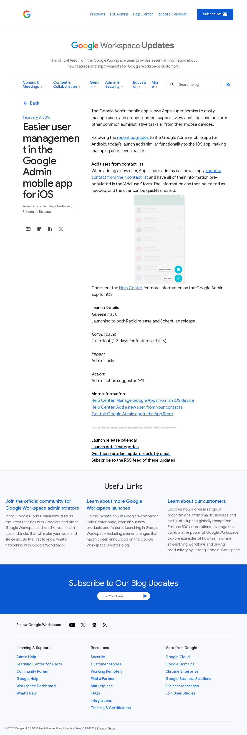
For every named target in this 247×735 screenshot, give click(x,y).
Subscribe (215, 14)
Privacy (101, 728)
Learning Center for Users (39, 664)
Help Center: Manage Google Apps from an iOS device (142, 400)
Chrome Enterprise (182, 671)
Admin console (35, 206)
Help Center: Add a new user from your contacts (136, 407)
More (155, 85)
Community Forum (32, 671)
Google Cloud (177, 657)
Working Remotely (106, 671)
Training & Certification (111, 708)
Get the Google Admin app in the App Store (132, 413)
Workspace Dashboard (36, 686)
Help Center (143, 14)
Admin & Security (114, 85)
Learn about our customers (197, 501)
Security (98, 657)
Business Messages (182, 686)
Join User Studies (180, 693)
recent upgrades (133, 137)
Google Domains (179, 664)
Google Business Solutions (188, 679)
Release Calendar (172, 14)
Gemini (94, 85)
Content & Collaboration (66, 85)
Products (97, 14)
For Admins (119, 14)
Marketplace (102, 686)
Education (139, 85)
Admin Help (26, 657)
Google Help (27, 679)
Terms (111, 728)
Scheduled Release (37, 212)
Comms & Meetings (32, 85)
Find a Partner (103, 679)
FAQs (95, 693)
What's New (26, 693)
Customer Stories (106, 664)
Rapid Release (60, 206)
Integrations (101, 700)
